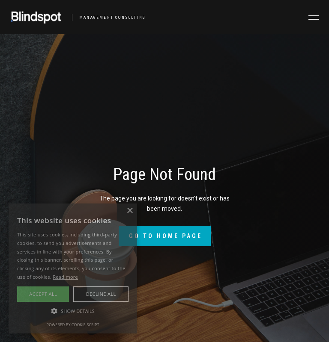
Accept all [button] (43, 294)
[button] (314, 17)
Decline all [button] (101, 294)
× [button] (129, 211)
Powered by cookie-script (73, 324)
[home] (74, 17)
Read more (65, 277)
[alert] (73, 268)
